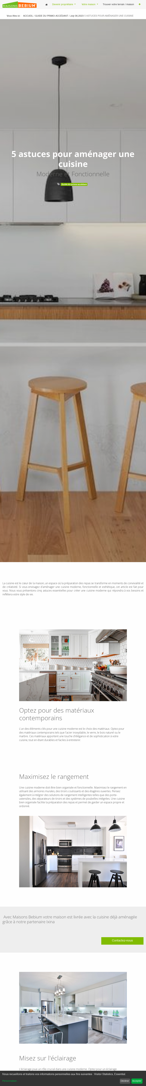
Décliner (125, 1081)
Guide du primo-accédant (74, 184)
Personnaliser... (10, 1081)
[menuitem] (46, 4)
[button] (139, 4)
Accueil (28, 16)
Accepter (137, 1081)
